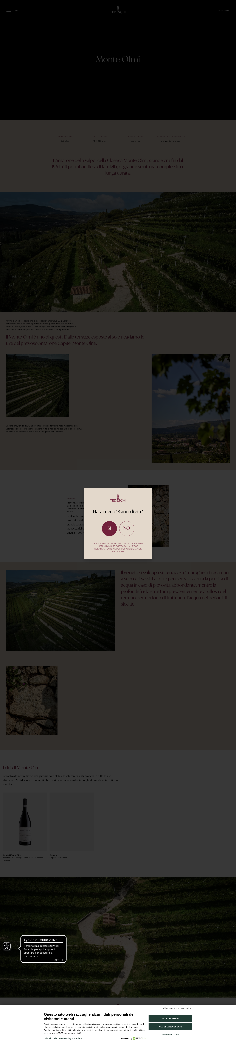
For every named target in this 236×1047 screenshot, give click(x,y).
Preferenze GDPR (170, 1034)
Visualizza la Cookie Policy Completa (63, 1038)
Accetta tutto (170, 1018)
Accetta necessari (170, 1026)
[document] (118, 523)
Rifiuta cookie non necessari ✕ (177, 1008)
